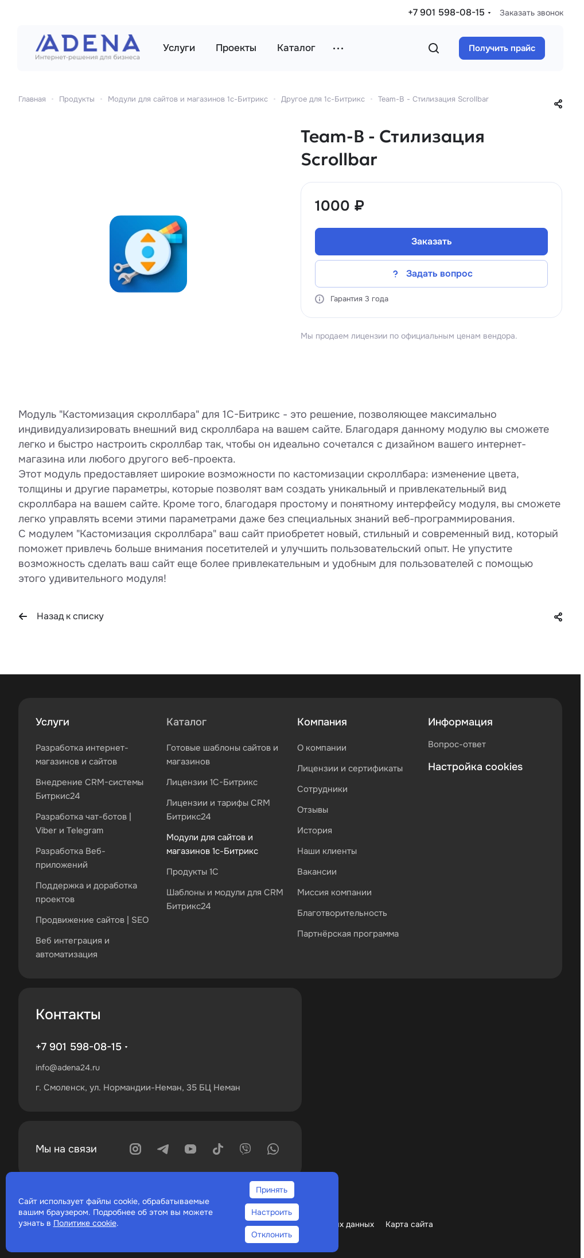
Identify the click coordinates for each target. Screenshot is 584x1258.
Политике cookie (84, 1223)
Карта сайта (409, 1224)
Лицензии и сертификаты (350, 768)
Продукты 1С (192, 872)
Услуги (52, 722)
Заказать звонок (531, 12)
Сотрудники (322, 789)
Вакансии (317, 872)
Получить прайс (502, 48)
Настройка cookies (475, 766)
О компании (321, 748)
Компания (322, 722)
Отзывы (312, 810)
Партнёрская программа (348, 933)
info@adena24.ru (68, 1067)
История (314, 830)
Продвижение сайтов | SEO (92, 920)
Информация (460, 722)
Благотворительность (342, 913)
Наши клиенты (327, 851)
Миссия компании (334, 892)
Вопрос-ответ (457, 744)
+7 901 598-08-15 (446, 12)
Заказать (431, 241)
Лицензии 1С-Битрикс (212, 782)
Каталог (186, 722)
